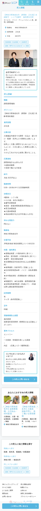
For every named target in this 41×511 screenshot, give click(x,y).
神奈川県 (7, 460)
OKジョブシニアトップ (10, 484)
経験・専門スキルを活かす (13, 46)
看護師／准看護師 (23, 452)
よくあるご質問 (7, 490)
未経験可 (24, 42)
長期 (27, 46)
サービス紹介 (6, 487)
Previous (4, 407)
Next (37, 407)
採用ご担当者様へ (27, 493)
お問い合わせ (6, 496)
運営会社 (5, 493)
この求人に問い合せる (20, 379)
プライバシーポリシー (28, 496)
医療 (5, 452)
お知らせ (24, 490)
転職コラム (24, 487)
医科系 (11, 452)
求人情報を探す (26, 484)
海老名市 (17, 460)
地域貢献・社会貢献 (11, 42)
